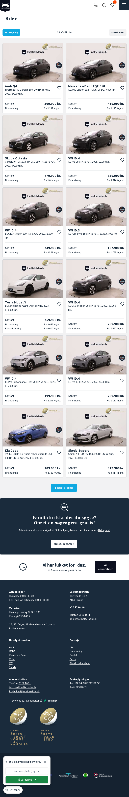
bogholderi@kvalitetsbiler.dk (24, 691)
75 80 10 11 (25, 683)
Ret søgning (11, 32)
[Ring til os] (95, 5)
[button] (104, 5)
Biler (72, 647)
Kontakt (74, 655)
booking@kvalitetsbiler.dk (83, 618)
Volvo (12, 659)
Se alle (12, 667)
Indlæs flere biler (64, 487)
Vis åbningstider (105, 567)
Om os (73, 659)
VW (11, 663)
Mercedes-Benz (17, 655)
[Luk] (45, 762)
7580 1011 (84, 614)
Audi (11, 647)
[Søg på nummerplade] (27, 779)
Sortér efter (117, 32)
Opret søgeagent (64, 543)
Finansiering (76, 651)
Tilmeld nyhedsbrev (80, 663)
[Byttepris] (13, 790)
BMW (12, 651)
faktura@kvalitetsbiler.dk (22, 687)
